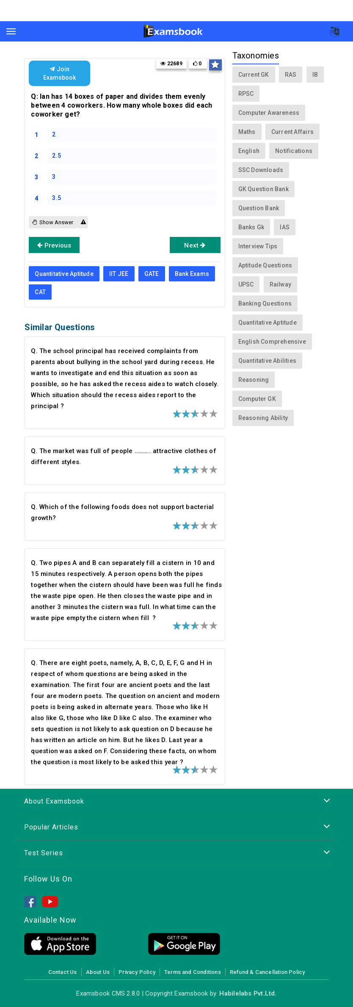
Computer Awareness (269, 112)
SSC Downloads (261, 170)
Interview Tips (258, 246)
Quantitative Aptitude (64, 273)
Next (194, 245)
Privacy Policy (137, 972)
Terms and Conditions (192, 972)
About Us (98, 972)
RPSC (246, 93)
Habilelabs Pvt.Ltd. (247, 993)
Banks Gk (251, 227)
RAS (291, 74)
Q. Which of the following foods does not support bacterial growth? (122, 512)
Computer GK (257, 398)
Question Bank (258, 208)
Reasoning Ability (263, 417)
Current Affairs (292, 131)
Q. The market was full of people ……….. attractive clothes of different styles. (123, 456)
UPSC (246, 284)
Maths (247, 131)
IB (315, 74)
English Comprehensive (272, 341)
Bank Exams (192, 273)
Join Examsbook (59, 73)
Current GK (253, 74)
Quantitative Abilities (267, 360)
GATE (151, 273)
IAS (285, 227)
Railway (280, 284)
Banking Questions (265, 303)
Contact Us (62, 972)
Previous (54, 245)
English (248, 150)
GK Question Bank (263, 189)
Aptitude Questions (265, 265)
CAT (40, 292)
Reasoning (253, 379)
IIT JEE (118, 273)
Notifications (293, 150)
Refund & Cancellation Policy (267, 972)
